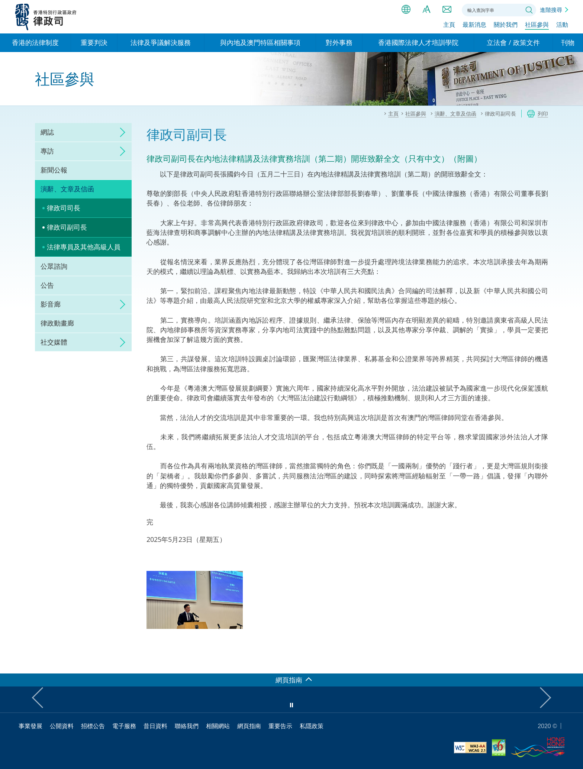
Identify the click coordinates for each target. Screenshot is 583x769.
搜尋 (529, 10)
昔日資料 (155, 726)
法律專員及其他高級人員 (83, 246)
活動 (562, 25)
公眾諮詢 (54, 266)
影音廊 (51, 304)
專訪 (47, 150)
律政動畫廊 (57, 323)
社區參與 (537, 25)
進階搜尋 (551, 9)
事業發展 (30, 726)
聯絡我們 (446, 9)
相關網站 (218, 726)
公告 (47, 285)
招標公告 (93, 726)
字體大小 (426, 9)
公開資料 (62, 726)
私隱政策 (311, 726)
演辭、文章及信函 (67, 188)
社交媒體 (54, 341)
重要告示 (280, 726)
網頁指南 (249, 726)
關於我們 (506, 25)
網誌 (47, 131)
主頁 (449, 25)
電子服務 (124, 726)
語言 (406, 9)
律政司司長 (63, 207)
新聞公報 (54, 169)
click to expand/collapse (120, 132)
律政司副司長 (67, 227)
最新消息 (474, 25)
